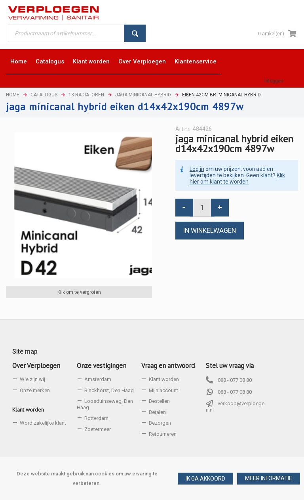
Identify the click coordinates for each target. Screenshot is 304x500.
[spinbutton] (202, 207)
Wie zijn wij (32, 379)
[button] (268, 479)
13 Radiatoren (86, 95)
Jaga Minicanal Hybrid (143, 95)
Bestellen (159, 401)
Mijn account (163, 390)
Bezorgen (160, 423)
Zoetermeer (97, 429)
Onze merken (35, 390)
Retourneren (163, 434)
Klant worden (28, 409)
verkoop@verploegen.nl (235, 406)
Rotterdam (96, 418)
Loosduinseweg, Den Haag (105, 404)
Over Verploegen (36, 365)
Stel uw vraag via (230, 365)
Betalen (157, 412)
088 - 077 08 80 (235, 380)
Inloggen (273, 81)
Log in (197, 169)
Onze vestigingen (101, 365)
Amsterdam (97, 379)
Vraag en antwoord (168, 365)
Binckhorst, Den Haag (109, 390)
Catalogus (43, 95)
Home (12, 95)
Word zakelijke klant (43, 423)
